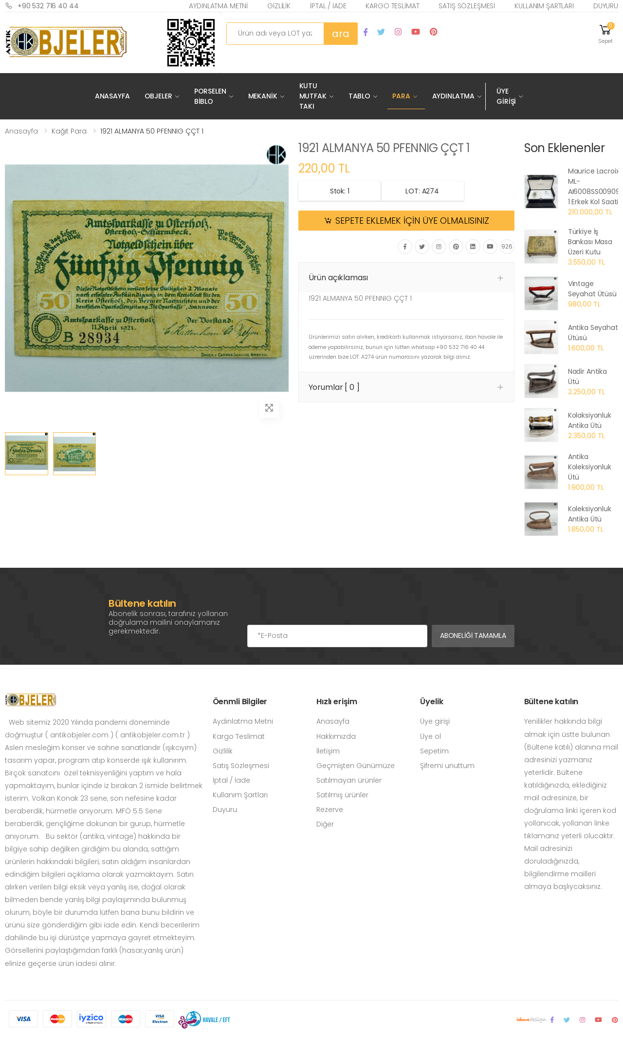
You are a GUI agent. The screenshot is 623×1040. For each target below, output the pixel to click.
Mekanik (262, 96)
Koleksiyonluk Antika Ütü (589, 514)
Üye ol (430, 736)
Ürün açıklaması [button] (338, 277)
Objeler (158, 96)
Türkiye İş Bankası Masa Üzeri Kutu (590, 242)
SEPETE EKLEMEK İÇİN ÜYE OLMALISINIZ (412, 220)
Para (401, 96)
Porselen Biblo (210, 96)
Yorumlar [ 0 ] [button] (334, 387)
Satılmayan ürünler (349, 780)
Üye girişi (435, 721)
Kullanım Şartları (544, 6)
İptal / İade (328, 6)
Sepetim (434, 751)
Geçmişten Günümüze (355, 765)
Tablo (359, 96)
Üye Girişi (506, 96)
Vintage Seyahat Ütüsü (592, 289)
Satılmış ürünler (342, 795)
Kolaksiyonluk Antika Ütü (589, 420)
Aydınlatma (453, 96)
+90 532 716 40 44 (42, 5)
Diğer (325, 824)
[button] (605, 33)
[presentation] (321, 605)
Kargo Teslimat (392, 6)
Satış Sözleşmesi (467, 6)
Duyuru (605, 6)
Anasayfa (112, 96)
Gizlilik (279, 6)
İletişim (328, 751)
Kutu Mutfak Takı (313, 96)
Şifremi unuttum (447, 765)
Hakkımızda (336, 736)
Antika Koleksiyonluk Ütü (589, 467)
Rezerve (329, 809)
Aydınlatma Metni (218, 6)
